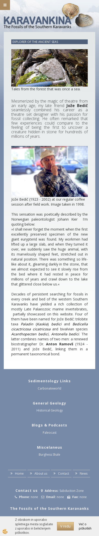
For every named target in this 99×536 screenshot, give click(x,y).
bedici (56, 324)
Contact (63, 473)
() (36, 324)
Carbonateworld (49, 388)
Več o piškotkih (85, 526)
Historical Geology (49, 410)
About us (40, 473)
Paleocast (49, 432)
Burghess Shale (49, 454)
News (84, 473)
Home (19, 473)
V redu (65, 526)
